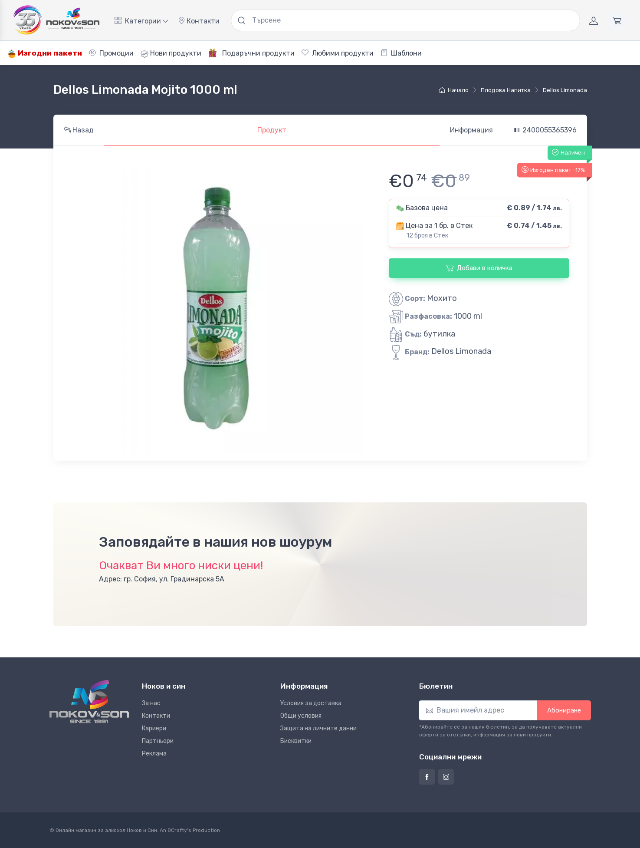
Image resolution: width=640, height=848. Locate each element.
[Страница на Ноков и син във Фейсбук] (427, 777)
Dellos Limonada (565, 90)
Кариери (154, 728)
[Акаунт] (594, 20)
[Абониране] (478, 710)
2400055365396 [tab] (545, 130)
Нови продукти (171, 53)
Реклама (154, 753)
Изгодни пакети (44, 53)
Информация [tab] (471, 130)
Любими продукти (338, 53)
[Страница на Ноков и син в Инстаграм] (446, 777)
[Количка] (617, 20)
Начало (454, 90)
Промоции (111, 53)
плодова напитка (506, 90)
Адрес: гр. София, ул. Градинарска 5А (161, 579)
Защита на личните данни (318, 728)
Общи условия (301, 715)
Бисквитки (296, 741)
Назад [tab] (79, 130)
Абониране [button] (564, 710)
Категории (141, 21)
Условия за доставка (310, 703)
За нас (151, 703)
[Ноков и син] (89, 701)
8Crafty (177, 830)
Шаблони (401, 53)
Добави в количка (479, 268)
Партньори (158, 741)
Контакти (199, 21)
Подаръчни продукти (251, 53)
